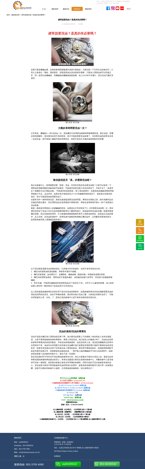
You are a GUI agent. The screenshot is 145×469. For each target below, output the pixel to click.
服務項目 (66, 9)
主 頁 (44, 9)
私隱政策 (57, 456)
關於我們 (55, 9)
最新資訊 (77, 9)
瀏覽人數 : (18, 456)
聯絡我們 (88, 9)
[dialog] (141, 465)
